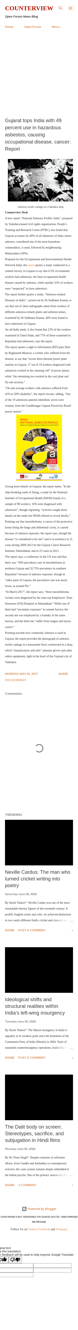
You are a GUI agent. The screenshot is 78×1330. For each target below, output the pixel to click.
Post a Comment (32, 930)
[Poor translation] (15, 1259)
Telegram (61, 1229)
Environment (16, 680)
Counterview (29, 8)
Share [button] (63, 673)
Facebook (44, 1229)
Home (9, 26)
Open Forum (32, 26)
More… (57, 26)
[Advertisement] (39, 73)
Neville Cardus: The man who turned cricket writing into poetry (37, 878)
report (31, 265)
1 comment (27, 1185)
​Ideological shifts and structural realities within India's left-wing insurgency (35, 1006)
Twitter (32, 1229)
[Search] (60, 7)
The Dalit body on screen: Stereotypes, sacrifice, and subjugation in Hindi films (34, 1133)
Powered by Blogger (39, 1209)
